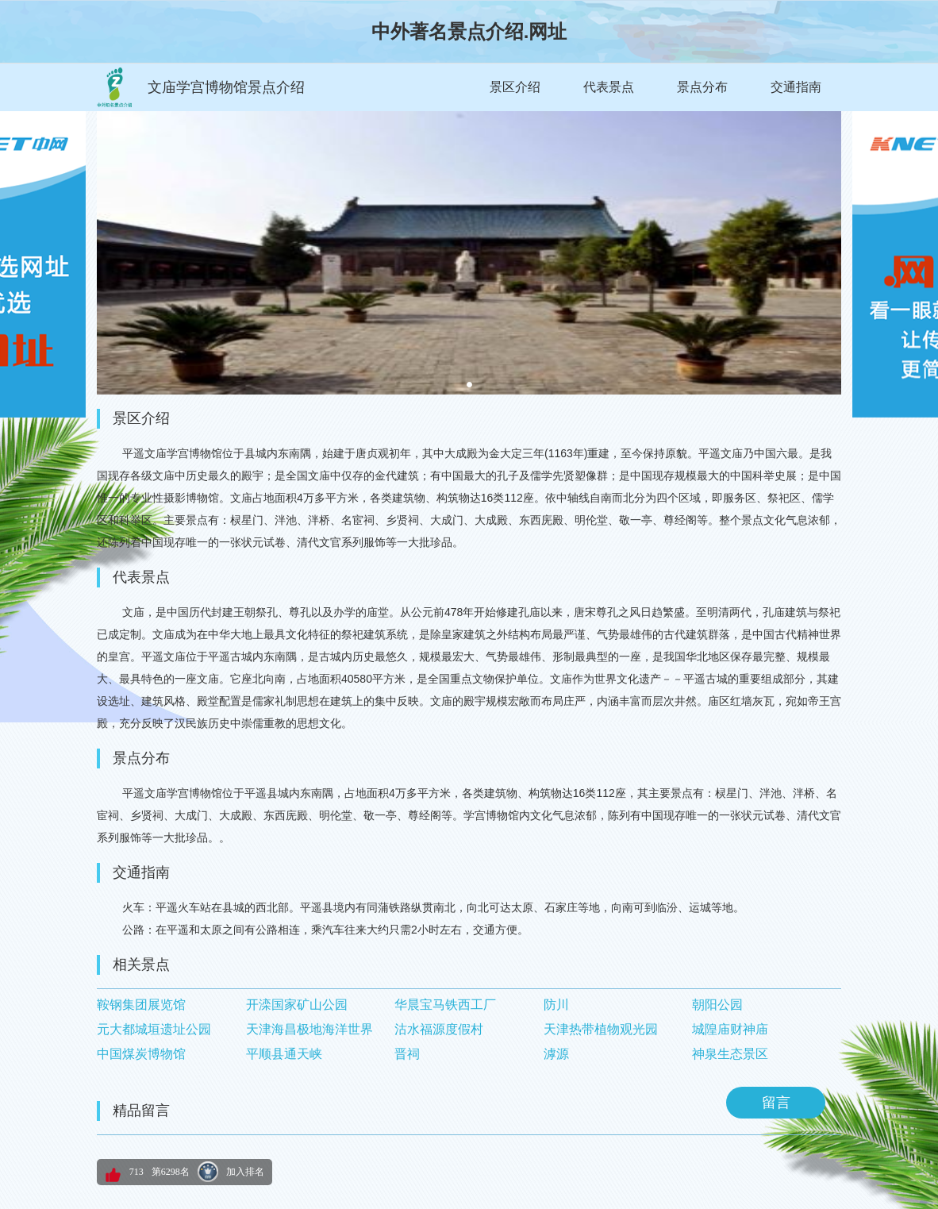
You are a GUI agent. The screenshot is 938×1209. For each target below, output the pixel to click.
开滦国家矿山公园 (297, 1004)
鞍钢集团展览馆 (141, 1004)
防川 (556, 1004)
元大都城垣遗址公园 (154, 1029)
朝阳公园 (717, 1004)
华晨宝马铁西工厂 (445, 1004)
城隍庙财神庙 (730, 1029)
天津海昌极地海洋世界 (309, 1029)
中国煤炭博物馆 (141, 1054)
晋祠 (407, 1054)
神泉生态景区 (730, 1054)
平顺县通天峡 (284, 1054)
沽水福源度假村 (438, 1029)
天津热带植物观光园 (601, 1029)
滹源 (556, 1054)
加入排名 (245, 1171)
